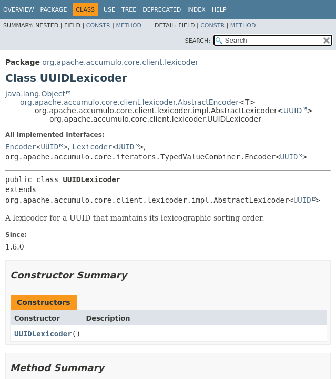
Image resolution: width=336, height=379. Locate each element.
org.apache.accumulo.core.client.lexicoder (120, 62)
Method (128, 25)
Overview (18, 9)
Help (219, 9)
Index (196, 9)
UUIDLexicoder (43, 334)
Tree (128, 9)
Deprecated (161, 9)
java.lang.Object (35, 93)
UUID (292, 110)
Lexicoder (93, 147)
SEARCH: (197, 40)
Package (53, 9)
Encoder (20, 147)
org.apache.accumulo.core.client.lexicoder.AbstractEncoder (129, 102)
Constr (98, 25)
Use (109, 9)
